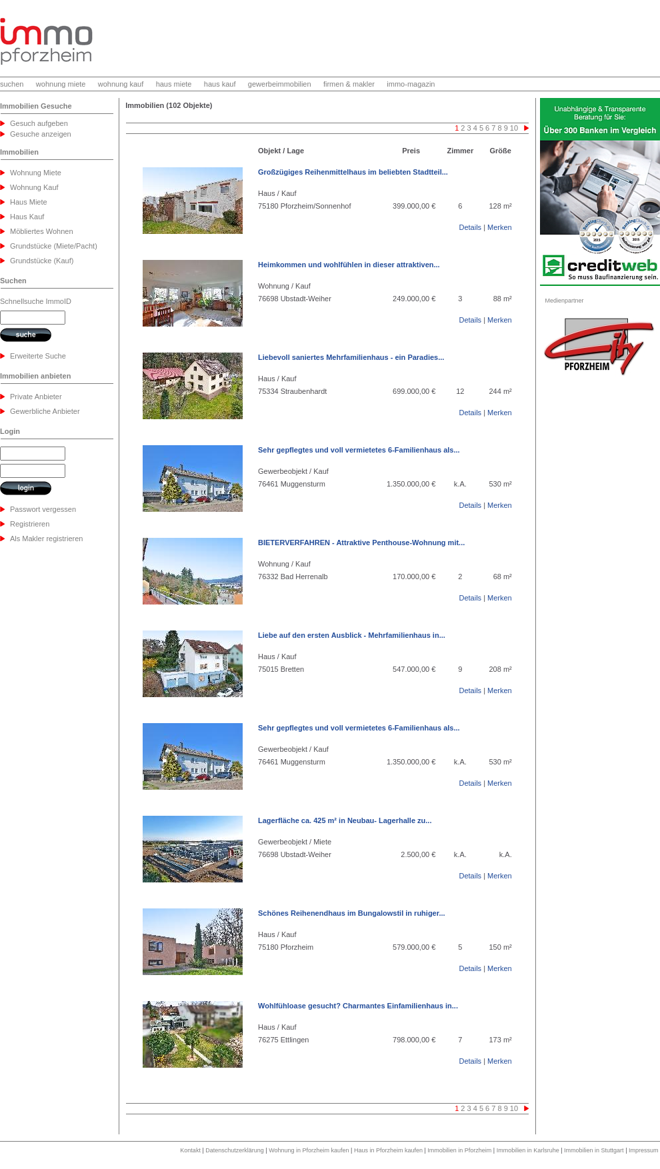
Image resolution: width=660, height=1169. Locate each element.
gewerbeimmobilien (279, 84)
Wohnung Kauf (34, 187)
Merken (499, 227)
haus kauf (220, 84)
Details (470, 227)
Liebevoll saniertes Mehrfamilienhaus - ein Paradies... (351, 357)
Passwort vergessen (43, 509)
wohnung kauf (121, 84)
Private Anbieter (36, 397)
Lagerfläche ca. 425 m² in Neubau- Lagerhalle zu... (344, 820)
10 (514, 128)
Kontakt (190, 1150)
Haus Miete (28, 202)
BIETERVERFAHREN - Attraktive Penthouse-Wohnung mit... (361, 543)
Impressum (644, 1150)
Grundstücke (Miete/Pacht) (53, 246)
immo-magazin (411, 84)
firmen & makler (349, 84)
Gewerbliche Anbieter (45, 411)
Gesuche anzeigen (40, 134)
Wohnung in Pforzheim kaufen (309, 1150)
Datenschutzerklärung (234, 1150)
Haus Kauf (27, 217)
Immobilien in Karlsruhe (528, 1150)
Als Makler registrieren (46, 539)
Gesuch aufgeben (39, 123)
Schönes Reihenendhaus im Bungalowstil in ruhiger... (351, 913)
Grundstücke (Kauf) (41, 261)
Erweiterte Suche (38, 356)
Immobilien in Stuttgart (594, 1150)
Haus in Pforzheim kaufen (388, 1150)
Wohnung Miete (35, 173)
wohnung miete (61, 84)
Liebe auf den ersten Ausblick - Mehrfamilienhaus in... (351, 635)
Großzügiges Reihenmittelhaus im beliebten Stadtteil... (353, 172)
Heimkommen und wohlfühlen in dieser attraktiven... (349, 265)
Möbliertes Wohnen (41, 231)
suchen (11, 84)
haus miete (174, 84)
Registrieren (29, 524)
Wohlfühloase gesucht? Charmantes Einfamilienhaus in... (358, 1006)
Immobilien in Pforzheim (459, 1150)
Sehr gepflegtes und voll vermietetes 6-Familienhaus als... (359, 450)
